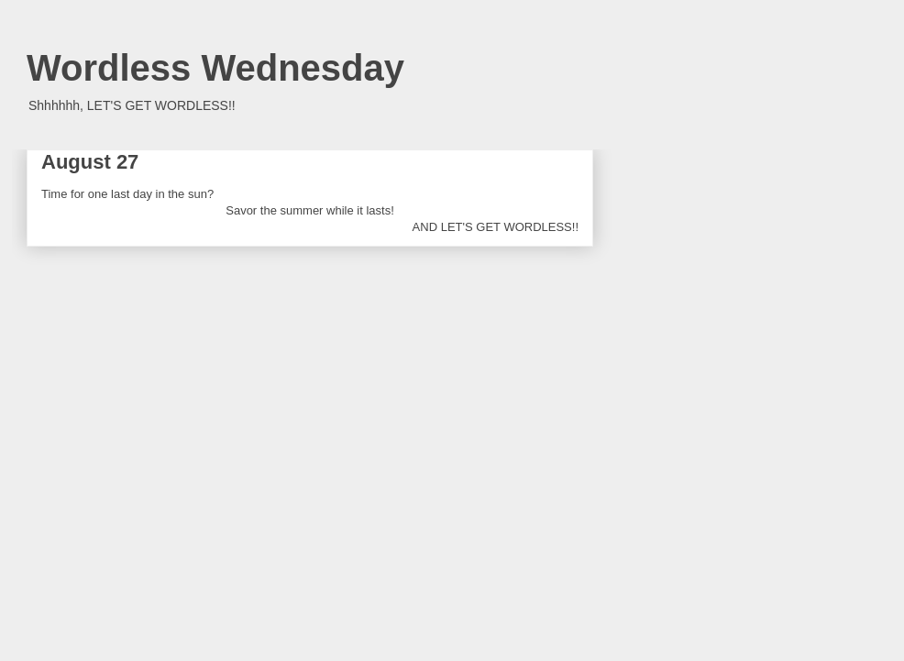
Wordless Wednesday (215, 68)
